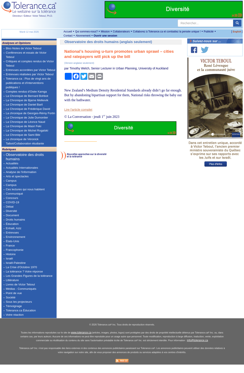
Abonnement (83, 35)
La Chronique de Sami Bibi (23, 134)
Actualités (12, 163)
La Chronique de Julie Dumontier (27, 117)
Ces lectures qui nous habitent (25, 189)
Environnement (15, 237)
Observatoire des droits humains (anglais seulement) (108, 42)
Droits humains (15, 219)
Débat (10, 206)
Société (10, 297)
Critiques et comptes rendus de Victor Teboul (30, 63)
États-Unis (12, 241)
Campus (11, 180)
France (10, 245)
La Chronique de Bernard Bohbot (27, 96)
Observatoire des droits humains (25, 157)
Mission (105, 31)
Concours (12, 198)
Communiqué (14, 193)
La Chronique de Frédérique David (28, 108)
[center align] (237, 23)
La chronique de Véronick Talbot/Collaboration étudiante (25, 141)
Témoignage (14, 306)
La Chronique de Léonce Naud (25, 121)
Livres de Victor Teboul (20, 284)
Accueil (67, 31)
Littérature (12, 280)
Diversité (11, 211)
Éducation (12, 224)
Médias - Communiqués (21, 288)
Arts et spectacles (17, 176)
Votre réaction (15, 314)
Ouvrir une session (105, 35)
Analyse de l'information (21, 172)
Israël (9, 258)
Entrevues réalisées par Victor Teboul (30, 74)
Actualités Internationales (22, 167)
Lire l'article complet (78, 109)
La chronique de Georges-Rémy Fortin (30, 113)
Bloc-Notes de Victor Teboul (23, 48)
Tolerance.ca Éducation (21, 310)
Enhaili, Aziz (13, 228)
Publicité (208, 31)
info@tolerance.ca (197, 349)
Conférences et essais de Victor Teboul (26, 55)
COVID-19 (12, 202)
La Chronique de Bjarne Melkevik (27, 100)
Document (12, 215)
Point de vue (14, 293)
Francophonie (15, 249)
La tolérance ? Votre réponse (24, 271)
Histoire (11, 254)
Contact (67, 35)
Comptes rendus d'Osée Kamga (26, 91)
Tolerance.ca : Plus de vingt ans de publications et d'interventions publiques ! (28, 83)
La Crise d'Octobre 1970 (21, 267)
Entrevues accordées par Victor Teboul (30, 70)
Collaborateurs (121, 31)
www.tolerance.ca (81, 341)
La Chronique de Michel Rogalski (27, 130)
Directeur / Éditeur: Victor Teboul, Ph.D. (33, 15)
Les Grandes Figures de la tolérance (29, 275)
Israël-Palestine (16, 262)
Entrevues (12, 232)
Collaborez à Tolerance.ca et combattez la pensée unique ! (167, 31)
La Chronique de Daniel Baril (24, 104)
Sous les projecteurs (19, 301)
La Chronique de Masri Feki (23, 126)
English (237, 31)
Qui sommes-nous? (86, 31)
